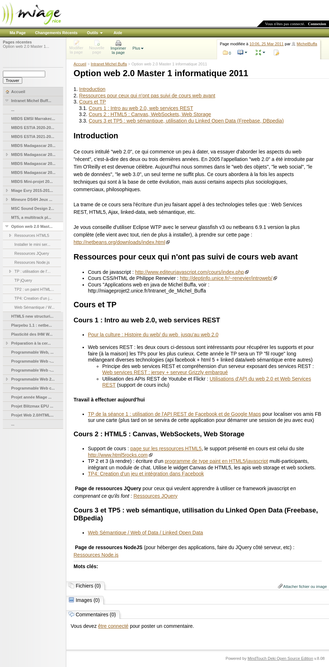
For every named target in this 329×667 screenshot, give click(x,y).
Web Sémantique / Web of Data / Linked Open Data (145, 532)
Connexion (317, 24)
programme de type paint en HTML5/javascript (216, 461)
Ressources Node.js (96, 555)
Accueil (80, 64)
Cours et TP (92, 102)
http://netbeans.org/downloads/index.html (119, 242)
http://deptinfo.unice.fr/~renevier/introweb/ (226, 278)
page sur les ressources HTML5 (165, 448)
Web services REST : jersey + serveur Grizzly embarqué (165, 372)
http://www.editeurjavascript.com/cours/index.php (189, 272)
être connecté (113, 626)
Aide (117, 33)
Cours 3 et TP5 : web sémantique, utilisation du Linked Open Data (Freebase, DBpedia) (186, 121)
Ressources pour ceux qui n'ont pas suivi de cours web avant (147, 95)
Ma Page (18, 33)
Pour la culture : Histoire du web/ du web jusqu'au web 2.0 (153, 334)
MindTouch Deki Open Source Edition (280, 658)
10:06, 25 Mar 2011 (266, 44)
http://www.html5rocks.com (118, 455)
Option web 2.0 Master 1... (26, 46)
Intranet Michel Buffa (109, 64)
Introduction (92, 89)
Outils (92, 33)
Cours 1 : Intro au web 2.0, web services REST (141, 108)
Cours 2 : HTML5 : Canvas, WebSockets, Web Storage (150, 114)
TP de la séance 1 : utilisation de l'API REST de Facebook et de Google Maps (174, 414)
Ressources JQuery (155, 496)
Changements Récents (56, 33)
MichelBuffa (307, 44)
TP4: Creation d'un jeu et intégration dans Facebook (146, 474)
